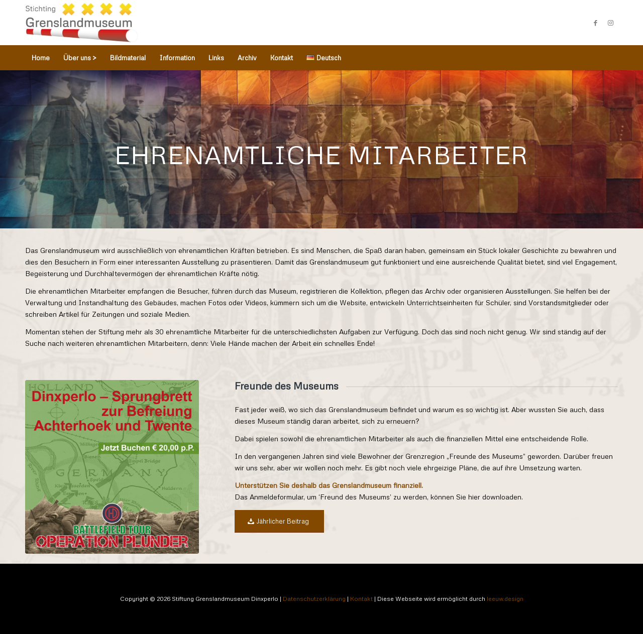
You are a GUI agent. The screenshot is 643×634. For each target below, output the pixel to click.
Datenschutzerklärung (314, 598)
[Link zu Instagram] (610, 22)
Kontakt (361, 598)
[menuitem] (40, 57)
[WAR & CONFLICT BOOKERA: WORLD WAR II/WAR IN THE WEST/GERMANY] (112, 467)
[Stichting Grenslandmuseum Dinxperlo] (81, 22)
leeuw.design (505, 598)
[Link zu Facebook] (595, 22)
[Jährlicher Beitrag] (279, 521)
